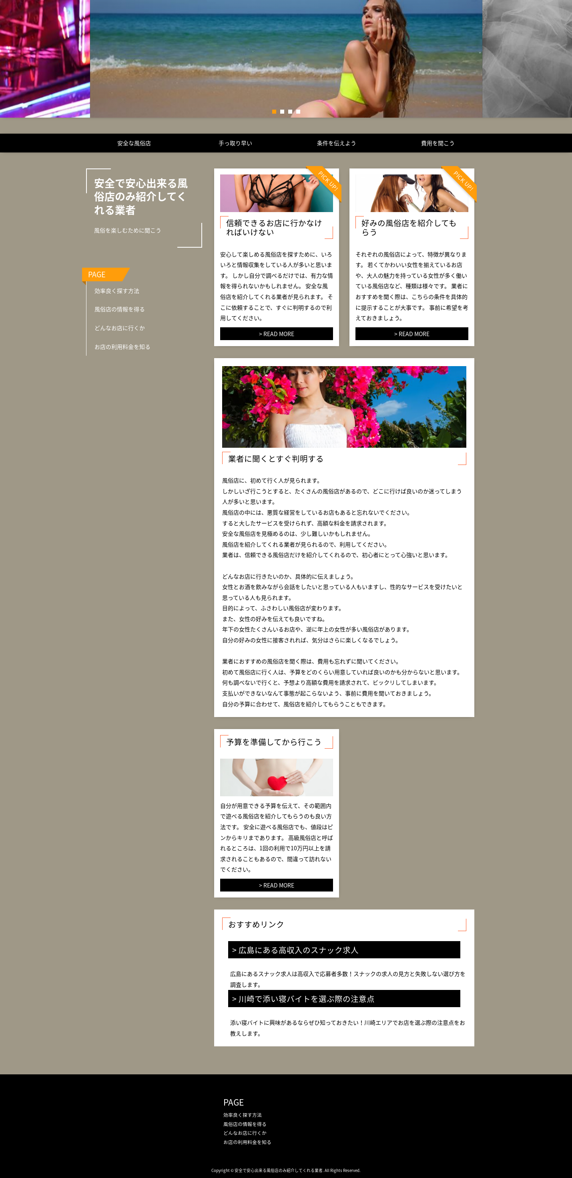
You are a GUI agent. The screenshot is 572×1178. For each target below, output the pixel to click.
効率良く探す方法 (116, 290)
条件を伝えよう (336, 143)
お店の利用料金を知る (122, 347)
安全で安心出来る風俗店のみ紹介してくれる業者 (141, 196)
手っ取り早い (235, 143)
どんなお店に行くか (119, 328)
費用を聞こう (438, 143)
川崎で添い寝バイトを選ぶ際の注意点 (307, 998)
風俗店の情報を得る (119, 309)
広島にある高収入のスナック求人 (299, 950)
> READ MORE (276, 334)
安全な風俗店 (134, 143)
